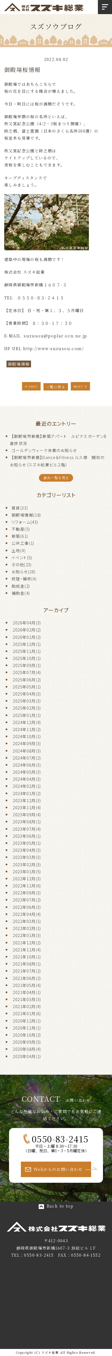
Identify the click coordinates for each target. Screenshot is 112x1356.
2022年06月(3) (27, 907)
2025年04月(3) (27, 694)
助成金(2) (21, 586)
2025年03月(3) (27, 701)
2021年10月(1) (27, 957)
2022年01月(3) (27, 935)
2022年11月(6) (27, 885)
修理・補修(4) (24, 579)
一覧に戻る (55, 386)
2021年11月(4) (27, 950)
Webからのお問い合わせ (58, 1169)
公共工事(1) (23, 543)
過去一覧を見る (56, 477)
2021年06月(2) (27, 978)
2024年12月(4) (27, 722)
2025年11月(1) (27, 651)
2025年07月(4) (27, 672)
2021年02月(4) (27, 1006)
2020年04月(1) (27, 1056)
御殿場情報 (19, 364)
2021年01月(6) (27, 1013)
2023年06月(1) (27, 836)
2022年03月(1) (27, 921)
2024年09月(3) (27, 743)
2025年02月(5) (27, 708)
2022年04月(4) (27, 914)
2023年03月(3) (27, 857)
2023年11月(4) (27, 807)
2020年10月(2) (27, 1035)
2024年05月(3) (27, 772)
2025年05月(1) (27, 687)
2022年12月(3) (27, 878)
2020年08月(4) (27, 1049)
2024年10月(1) (27, 736)
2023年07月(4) (27, 829)
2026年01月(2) (27, 637)
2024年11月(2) (27, 729)
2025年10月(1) (27, 658)
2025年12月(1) (27, 644)
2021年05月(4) (27, 985)
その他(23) (22, 564)
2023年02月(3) (27, 864)
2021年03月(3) (27, 999)
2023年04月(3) (27, 850)
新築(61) (20, 536)
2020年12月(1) (27, 1021)
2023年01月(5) (27, 871)
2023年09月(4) (27, 814)
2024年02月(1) (27, 786)
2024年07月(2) (27, 758)
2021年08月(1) (27, 964)
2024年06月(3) (27, 765)
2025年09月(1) (27, 665)
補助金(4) (21, 593)
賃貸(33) (20, 508)
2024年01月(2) (27, 793)
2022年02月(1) (27, 928)
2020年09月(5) (27, 1042)
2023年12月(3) (27, 800)
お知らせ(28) (24, 571)
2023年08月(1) (27, 821)
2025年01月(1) (27, 715)
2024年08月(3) (27, 751)
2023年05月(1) (27, 843)
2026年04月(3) (27, 623)
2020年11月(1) (27, 1028)
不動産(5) (21, 529)
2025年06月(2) (27, 680)
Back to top (60, 1206)
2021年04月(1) (27, 992)
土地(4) (19, 550)
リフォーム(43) (25, 522)
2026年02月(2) (27, 630)
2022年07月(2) (27, 900)
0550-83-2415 (60, 1139)
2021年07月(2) (27, 971)
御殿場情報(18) (26, 515)
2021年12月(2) (27, 942)
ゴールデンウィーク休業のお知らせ (44, 450)
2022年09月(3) (27, 893)
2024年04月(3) (27, 779)
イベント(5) (22, 557)
